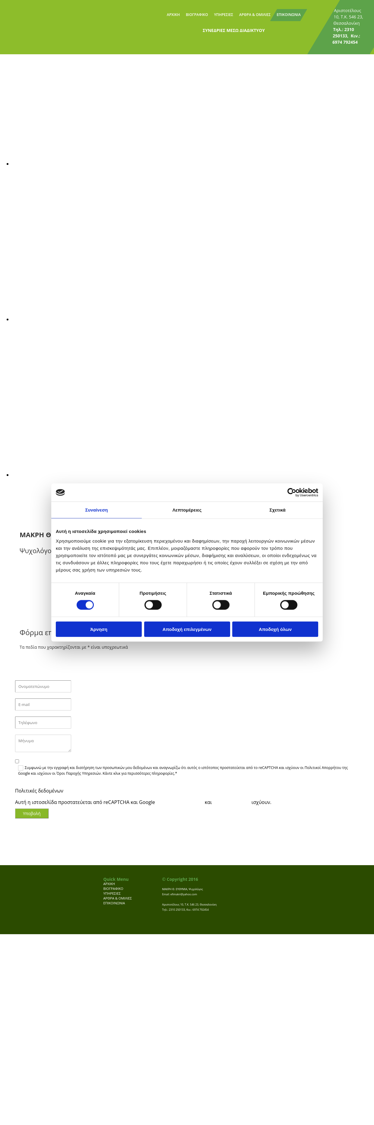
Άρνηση (98, 629)
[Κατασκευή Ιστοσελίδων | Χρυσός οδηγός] (167, 925)
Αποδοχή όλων (275, 629)
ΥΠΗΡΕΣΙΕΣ (223, 14)
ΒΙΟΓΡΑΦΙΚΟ (197, 14)
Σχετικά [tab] (277, 509)
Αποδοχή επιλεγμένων (187, 629)
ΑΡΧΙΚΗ (173, 14)
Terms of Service (231, 802)
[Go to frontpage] (24, 17)
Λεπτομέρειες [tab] (187, 509)
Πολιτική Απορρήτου (180, 802)
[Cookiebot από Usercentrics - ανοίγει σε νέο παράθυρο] (291, 492)
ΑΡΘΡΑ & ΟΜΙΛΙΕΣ (255, 14)
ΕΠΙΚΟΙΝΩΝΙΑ (289, 14)
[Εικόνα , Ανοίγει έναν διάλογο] (193, 163)
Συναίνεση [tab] (96, 509)
